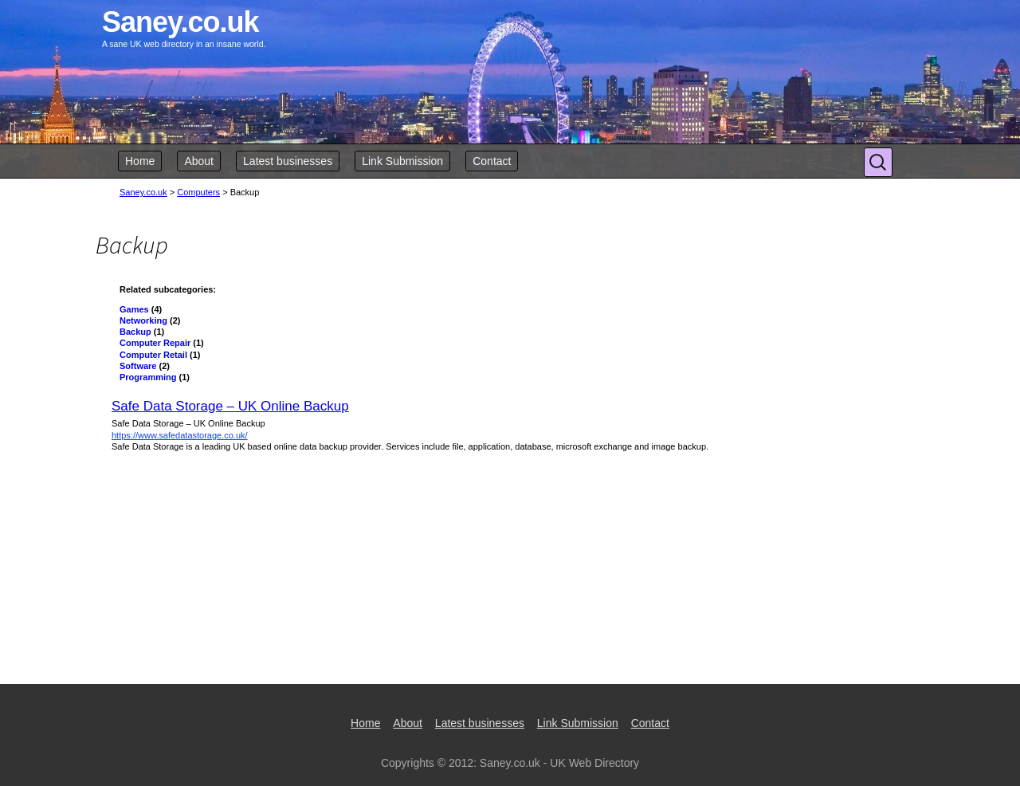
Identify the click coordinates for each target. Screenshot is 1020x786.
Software (138, 366)
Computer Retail (153, 355)
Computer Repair (155, 343)
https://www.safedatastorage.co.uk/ (180, 435)
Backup (135, 331)
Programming (148, 377)
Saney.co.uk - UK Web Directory (559, 763)
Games (134, 309)
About (199, 161)
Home (140, 161)
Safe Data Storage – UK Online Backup (230, 406)
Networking (143, 320)
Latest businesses (287, 161)
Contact (492, 161)
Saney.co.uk (143, 192)
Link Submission (402, 161)
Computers (198, 192)
